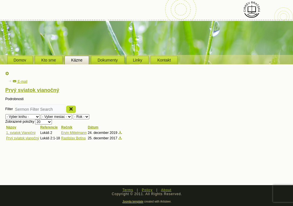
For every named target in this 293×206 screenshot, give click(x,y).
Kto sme (48, 60)
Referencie (49, 127)
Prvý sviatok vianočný (22, 138)
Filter (10, 109)
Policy (147, 190)
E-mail (20, 82)
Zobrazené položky (20, 122)
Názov (11, 127)
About (166, 190)
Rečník (66, 127)
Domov (20, 60)
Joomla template (132, 201)
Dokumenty (108, 60)
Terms (127, 190)
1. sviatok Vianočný (21, 133)
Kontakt (164, 60)
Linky (137, 60)
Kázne (76, 60)
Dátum (93, 127)
